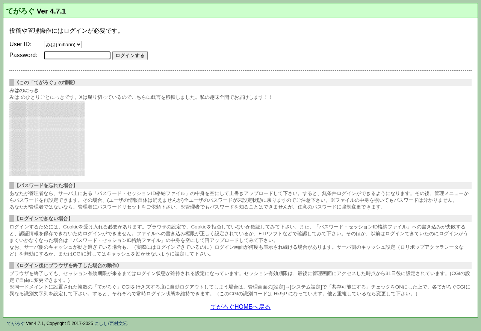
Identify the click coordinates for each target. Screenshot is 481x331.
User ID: (20, 44)
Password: (23, 55)
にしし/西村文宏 (110, 323)
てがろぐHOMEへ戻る (240, 307)
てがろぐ (20, 11)
